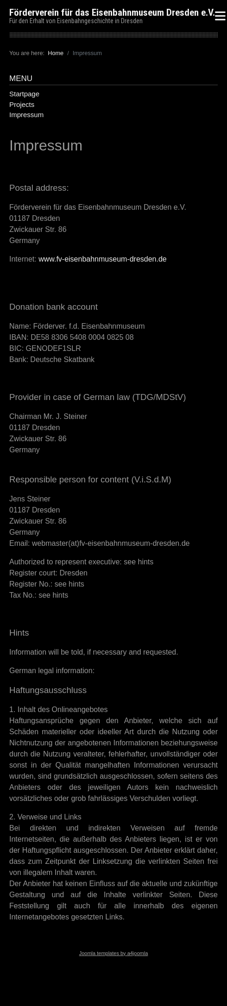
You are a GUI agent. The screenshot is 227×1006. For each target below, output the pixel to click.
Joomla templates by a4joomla (113, 953)
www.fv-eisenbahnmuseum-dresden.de (102, 259)
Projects (21, 104)
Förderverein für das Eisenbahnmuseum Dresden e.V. (112, 12)
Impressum (26, 115)
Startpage (24, 94)
